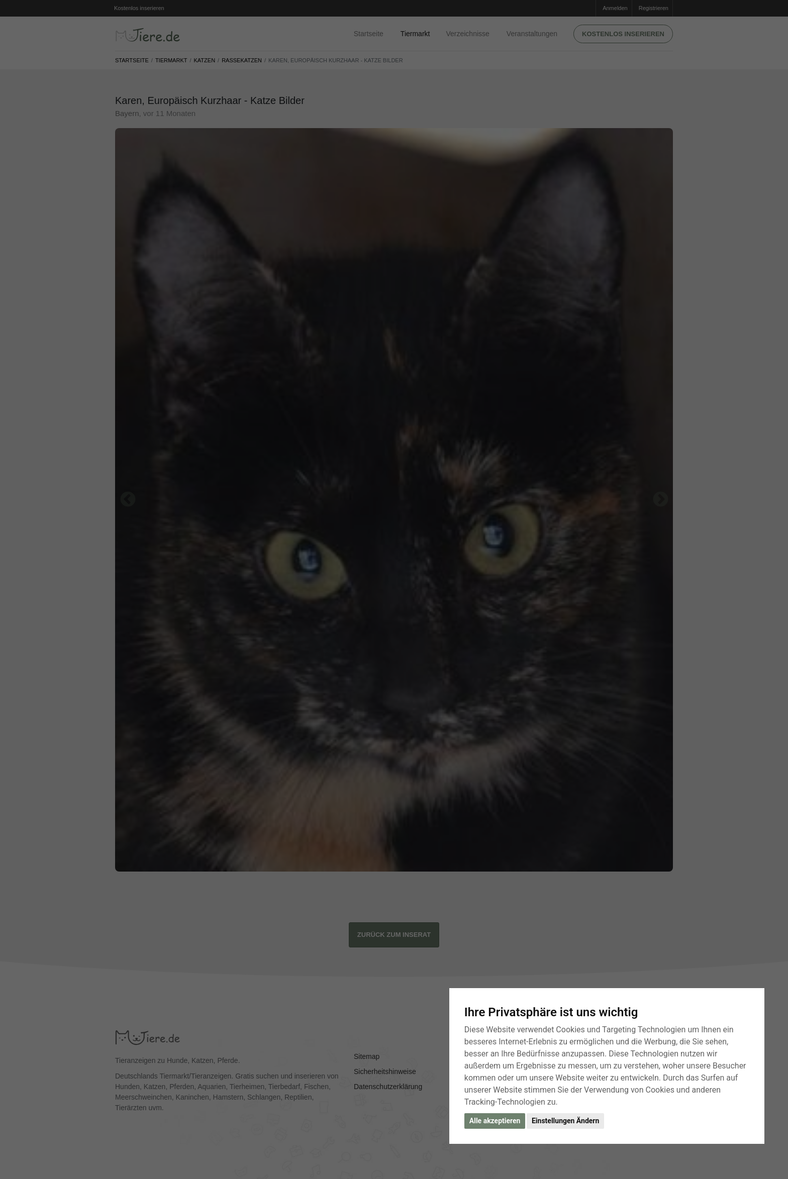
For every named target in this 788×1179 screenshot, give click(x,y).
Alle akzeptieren (495, 1121)
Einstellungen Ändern (565, 1121)
